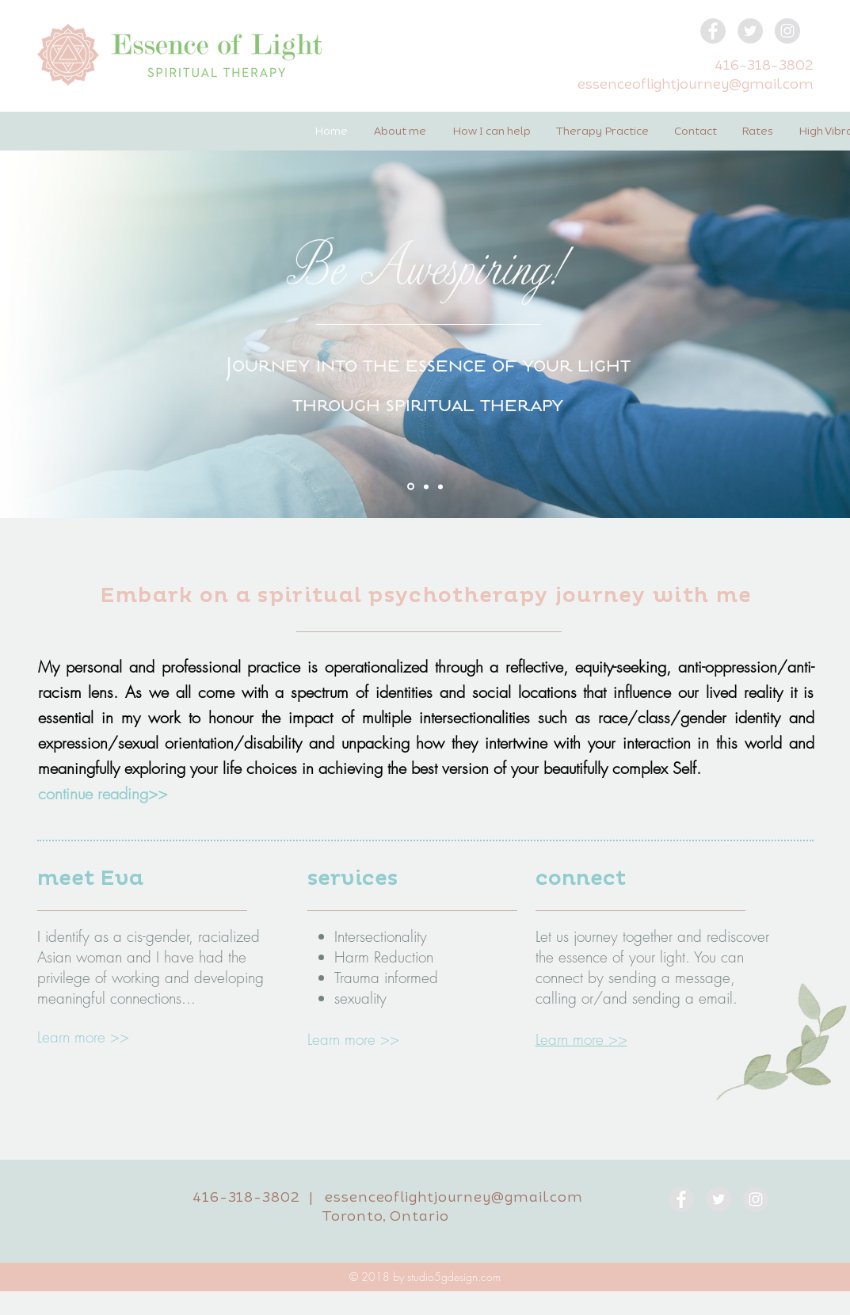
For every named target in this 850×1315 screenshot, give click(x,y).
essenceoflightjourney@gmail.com (695, 83)
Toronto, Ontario (385, 1215)
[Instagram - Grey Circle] (787, 31)
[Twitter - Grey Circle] (750, 31)
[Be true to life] (440, 486)
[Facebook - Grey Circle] (713, 31)
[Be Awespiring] (410, 486)
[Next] (761, 315)
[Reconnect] (426, 486)
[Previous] (89, 315)
